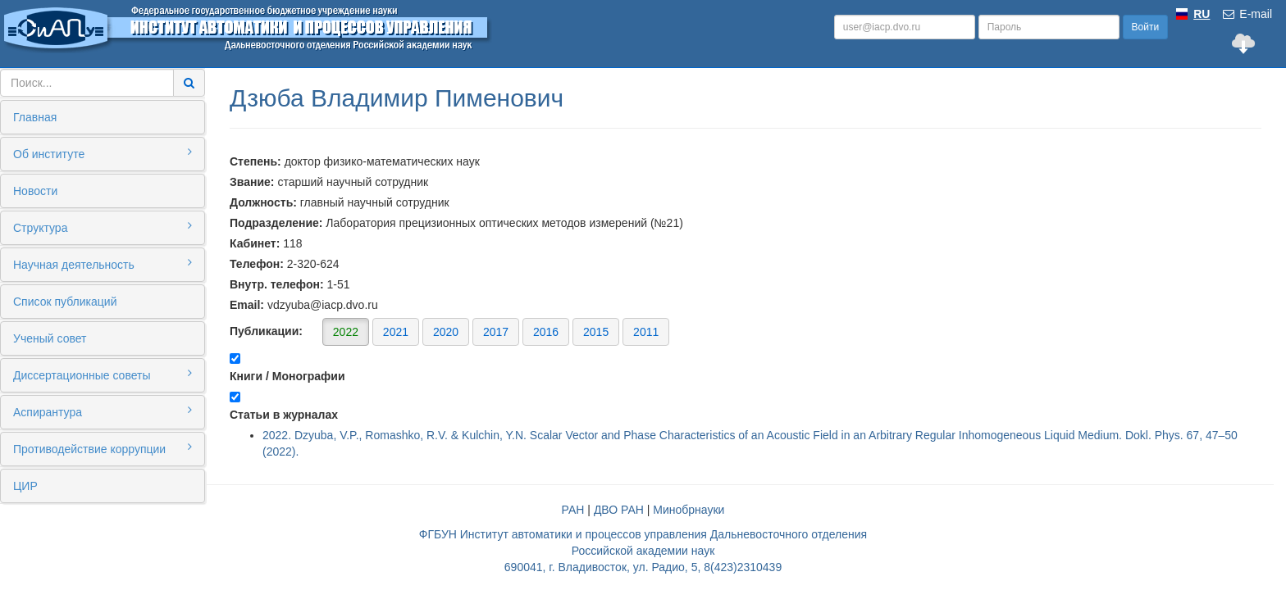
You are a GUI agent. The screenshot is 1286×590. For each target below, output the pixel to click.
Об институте (102, 153)
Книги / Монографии (287, 376)
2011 (646, 331)
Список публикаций (64, 301)
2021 (395, 331)
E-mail (1246, 13)
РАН (573, 509)
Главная (35, 117)
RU (1201, 13)
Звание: (252, 181)
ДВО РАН (619, 509)
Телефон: (257, 263)
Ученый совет (49, 338)
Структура (102, 227)
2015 (596, 331)
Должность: (263, 202)
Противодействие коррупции (102, 448)
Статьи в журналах (284, 414)
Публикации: (449, 331)
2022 (345, 331)
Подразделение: (276, 222)
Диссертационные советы (102, 374)
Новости (35, 190)
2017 (495, 331)
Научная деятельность (102, 263)
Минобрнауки (688, 509)
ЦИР (25, 485)
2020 (445, 331)
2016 (546, 331)
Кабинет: (255, 243)
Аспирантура (102, 411)
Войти (1146, 27)
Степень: (255, 161)
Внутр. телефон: (277, 284)
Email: (247, 304)
